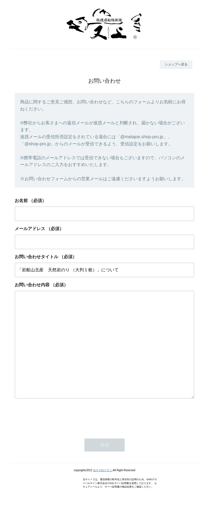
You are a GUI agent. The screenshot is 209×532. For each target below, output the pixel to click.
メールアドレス (30, 228)
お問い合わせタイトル (36, 256)
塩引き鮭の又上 (102, 492)
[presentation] (56, 438)
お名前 (21, 200)
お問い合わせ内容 (32, 284)
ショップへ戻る (176, 64)
